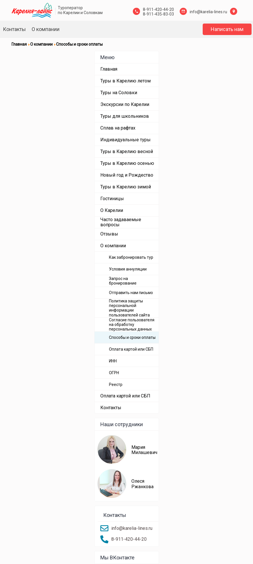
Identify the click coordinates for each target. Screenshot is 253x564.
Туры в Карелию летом (125, 81)
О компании (46, 29)
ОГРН (114, 372)
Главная (108, 69)
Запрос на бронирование (123, 280)
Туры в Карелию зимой (125, 187)
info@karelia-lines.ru (208, 11)
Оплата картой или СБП (131, 349)
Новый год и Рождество (126, 175)
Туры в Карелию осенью (127, 163)
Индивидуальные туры (125, 139)
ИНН (113, 361)
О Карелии (111, 210)
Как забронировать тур (131, 257)
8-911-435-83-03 (158, 14)
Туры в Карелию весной (126, 151)
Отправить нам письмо (131, 292)
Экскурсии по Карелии (124, 104)
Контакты (14, 29)
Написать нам (227, 29)
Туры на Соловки (118, 92)
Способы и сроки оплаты (132, 337)
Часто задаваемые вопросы (120, 222)
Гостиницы (112, 198)
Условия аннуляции (128, 269)
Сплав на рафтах (117, 128)
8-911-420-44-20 (158, 9)
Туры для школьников (124, 116)
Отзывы (109, 234)
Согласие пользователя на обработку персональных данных (131, 324)
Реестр (115, 384)
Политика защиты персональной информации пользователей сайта (129, 308)
